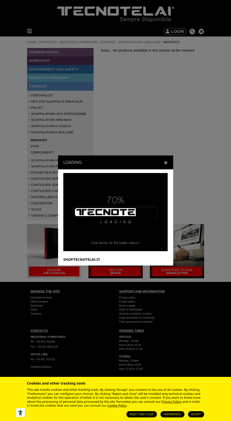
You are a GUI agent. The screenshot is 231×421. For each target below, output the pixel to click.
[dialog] (115, 210)
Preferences (172, 414)
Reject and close (142, 414)
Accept (196, 414)
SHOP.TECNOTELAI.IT (81, 259)
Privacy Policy (171, 401)
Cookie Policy (117, 405)
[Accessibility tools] (20, 412)
